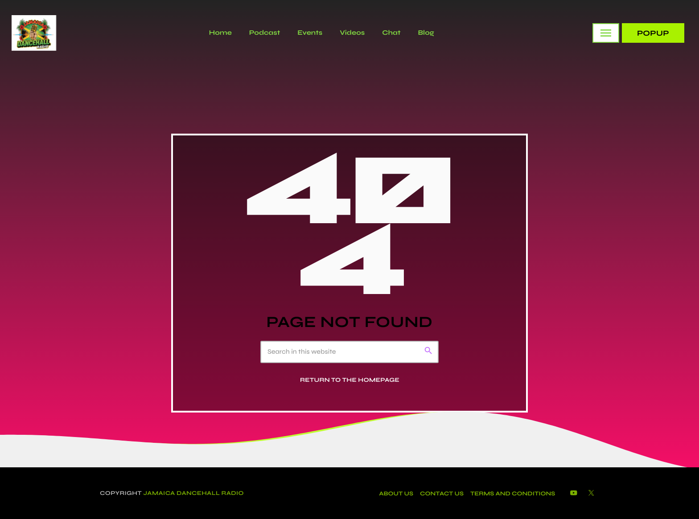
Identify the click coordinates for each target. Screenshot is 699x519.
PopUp (653, 33)
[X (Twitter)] (591, 493)
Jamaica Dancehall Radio (193, 493)
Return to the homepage (349, 380)
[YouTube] (574, 493)
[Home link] (34, 33)
